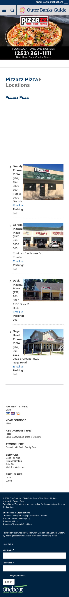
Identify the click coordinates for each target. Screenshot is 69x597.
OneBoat (22, 533)
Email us (18, 205)
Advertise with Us (10, 521)
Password (8, 563)
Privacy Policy (19, 501)
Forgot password (17, 575)
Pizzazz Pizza (22, 79)
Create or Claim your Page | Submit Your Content (25, 516)
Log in (8, 581)
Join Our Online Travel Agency (16, 518)
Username (8, 550)
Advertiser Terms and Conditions (17, 524)
